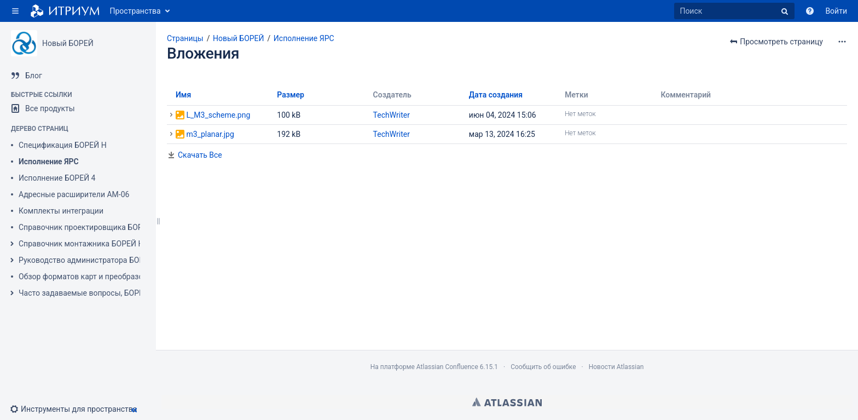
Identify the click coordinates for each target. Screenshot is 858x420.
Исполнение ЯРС (49, 161)
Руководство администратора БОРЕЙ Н (90, 260)
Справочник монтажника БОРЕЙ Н (81, 243)
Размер (290, 94)
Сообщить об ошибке (543, 367)
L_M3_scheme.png (218, 115)
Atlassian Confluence (447, 367)
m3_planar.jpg (210, 134)
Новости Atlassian (616, 367)
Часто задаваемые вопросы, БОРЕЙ (84, 293)
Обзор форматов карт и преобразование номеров (108, 276)
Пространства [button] (135, 11)
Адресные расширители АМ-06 (74, 194)
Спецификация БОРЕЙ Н (63, 145)
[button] (15, 11)
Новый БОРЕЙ (68, 43)
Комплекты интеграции (61, 210)
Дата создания (496, 94)
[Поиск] (734, 11)
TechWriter (391, 115)
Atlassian (507, 402)
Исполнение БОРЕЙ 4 (57, 178)
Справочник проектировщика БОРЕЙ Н (89, 227)
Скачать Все (200, 155)
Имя (183, 94)
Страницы (185, 38)
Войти (836, 11)
